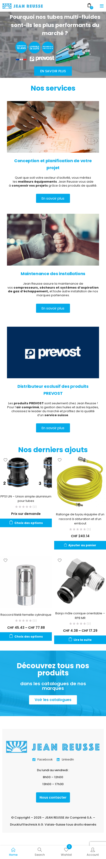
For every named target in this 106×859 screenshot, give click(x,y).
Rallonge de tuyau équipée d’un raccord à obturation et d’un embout (80, 519)
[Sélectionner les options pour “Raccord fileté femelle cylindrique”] (26, 636)
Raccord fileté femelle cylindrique (25, 614)
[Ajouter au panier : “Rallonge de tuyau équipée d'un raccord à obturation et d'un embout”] (80, 545)
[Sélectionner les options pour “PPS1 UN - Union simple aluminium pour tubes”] (26, 523)
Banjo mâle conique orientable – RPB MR (80, 615)
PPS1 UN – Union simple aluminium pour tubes (25, 498)
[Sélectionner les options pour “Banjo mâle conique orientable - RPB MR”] (80, 639)
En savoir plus (53, 71)
